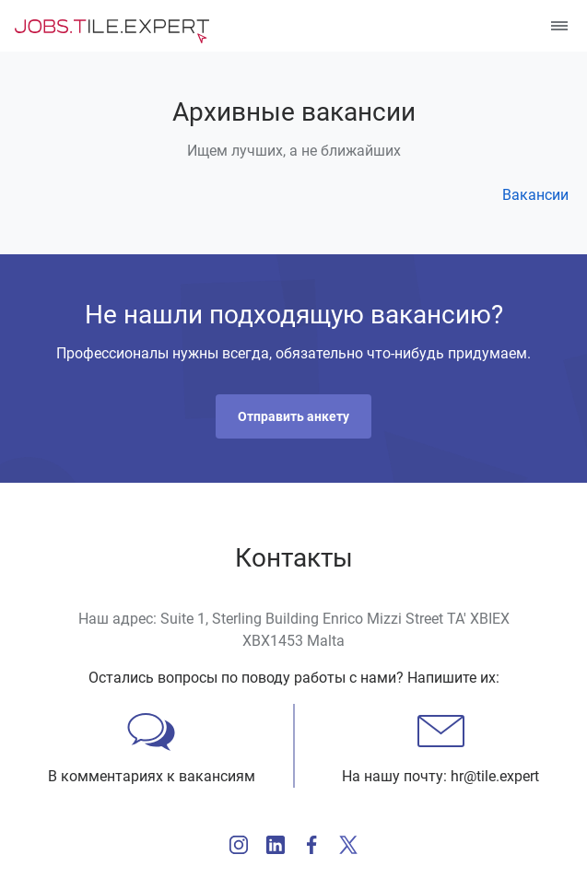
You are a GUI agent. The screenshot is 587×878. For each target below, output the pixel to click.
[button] (293, 416)
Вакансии (535, 195)
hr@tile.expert (495, 776)
